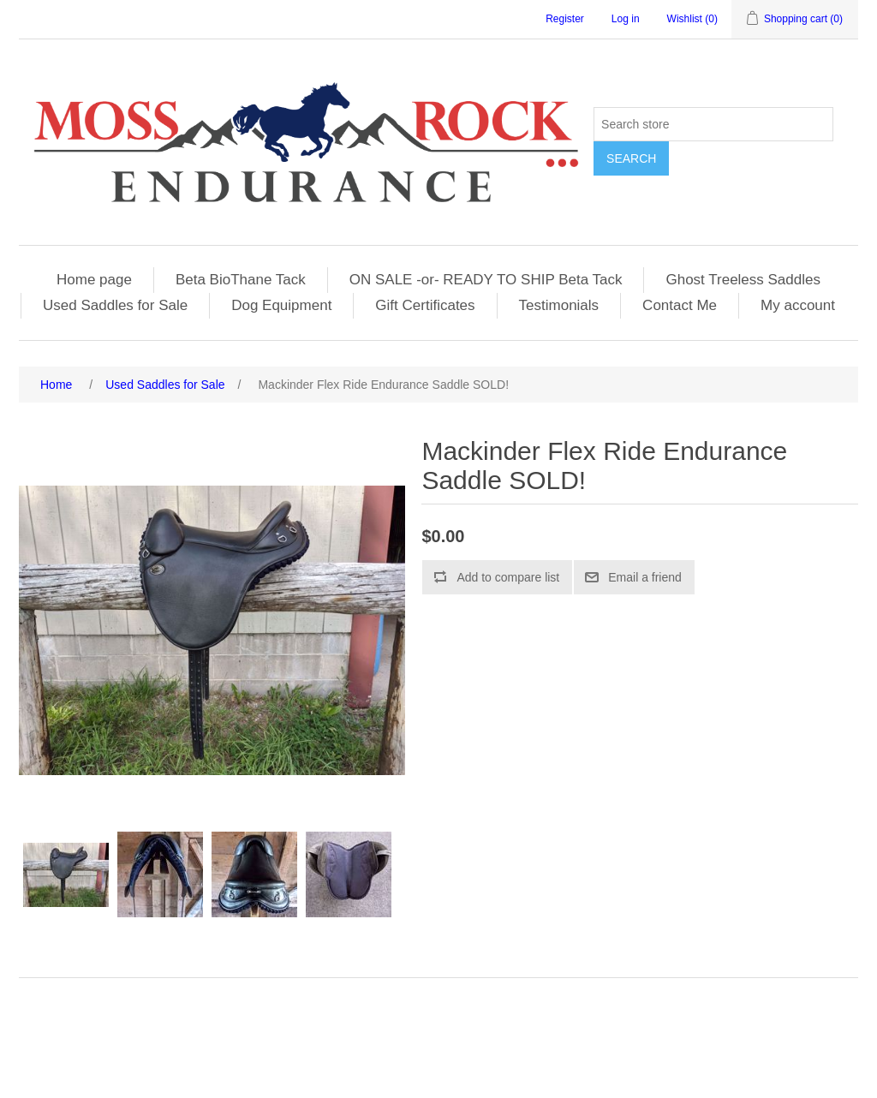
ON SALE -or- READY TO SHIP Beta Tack (486, 280)
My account (798, 305)
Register (565, 19)
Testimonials (559, 305)
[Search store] (713, 124)
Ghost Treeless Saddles (742, 280)
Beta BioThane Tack (241, 280)
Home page (94, 280)
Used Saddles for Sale (115, 305)
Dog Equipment (281, 305)
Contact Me (679, 305)
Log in (626, 19)
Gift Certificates (424, 305)
